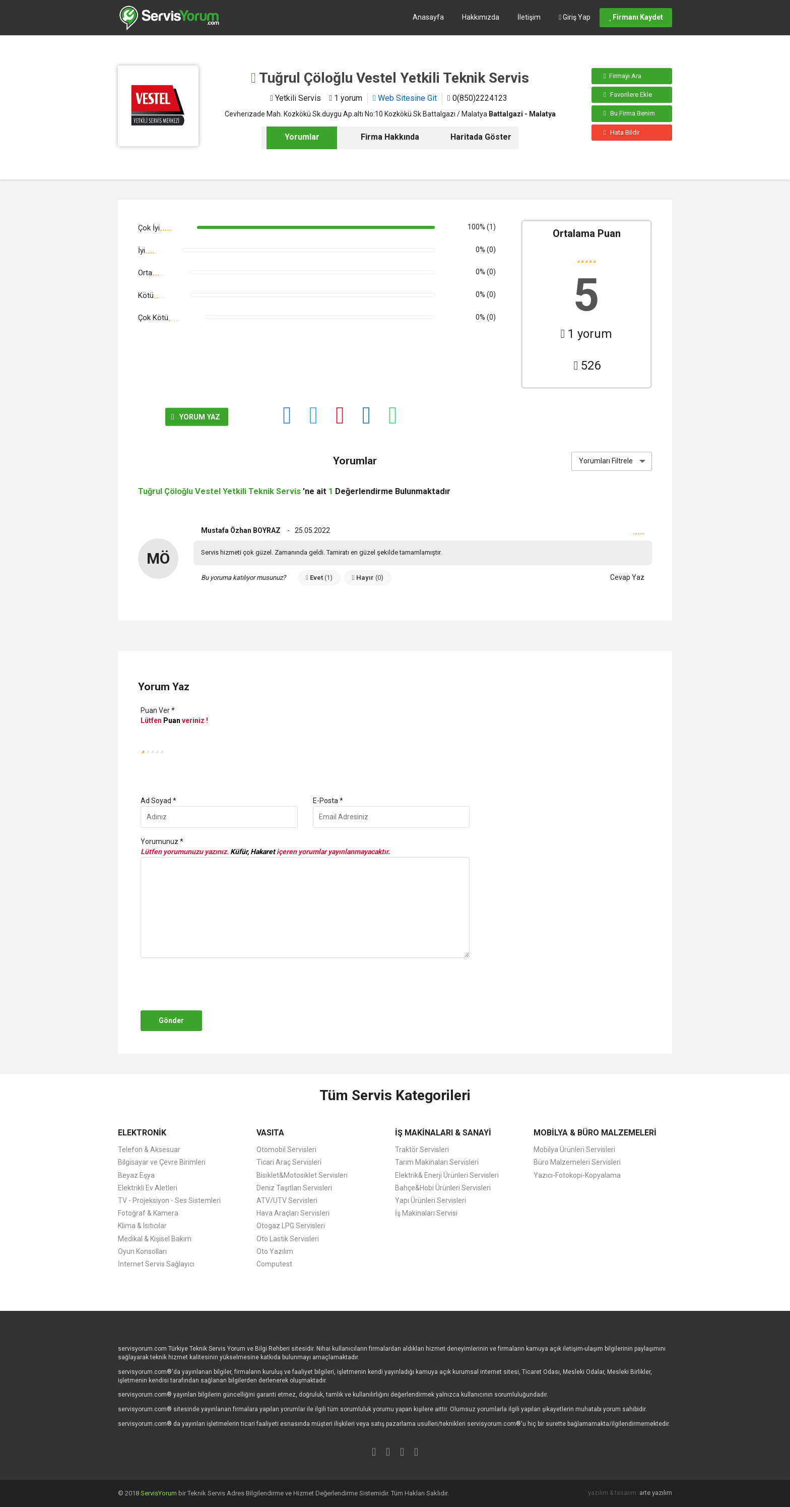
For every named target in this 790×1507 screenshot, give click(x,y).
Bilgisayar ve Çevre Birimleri (162, 1162)
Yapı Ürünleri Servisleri (430, 1200)
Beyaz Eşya (136, 1175)
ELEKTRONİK (142, 1132)
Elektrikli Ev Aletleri (147, 1188)
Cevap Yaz (627, 577)
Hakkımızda (480, 17)
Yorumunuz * (162, 841)
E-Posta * (328, 801)
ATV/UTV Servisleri (286, 1200)
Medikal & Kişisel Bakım (154, 1239)
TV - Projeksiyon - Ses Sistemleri (169, 1200)
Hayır (367, 577)
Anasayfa (428, 17)
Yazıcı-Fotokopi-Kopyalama (577, 1175)
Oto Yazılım (274, 1251)
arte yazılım (655, 1492)
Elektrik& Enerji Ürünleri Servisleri (447, 1175)
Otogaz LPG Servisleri (290, 1226)
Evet (319, 577)
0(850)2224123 (477, 98)
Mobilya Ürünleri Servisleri (574, 1150)
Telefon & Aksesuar (149, 1150)
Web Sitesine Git (405, 98)
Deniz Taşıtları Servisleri (294, 1188)
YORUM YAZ (173, 417)
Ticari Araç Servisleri (288, 1162)
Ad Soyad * (158, 801)
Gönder (171, 1020)
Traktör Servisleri (422, 1150)
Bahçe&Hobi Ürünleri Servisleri (443, 1188)
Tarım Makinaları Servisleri (437, 1162)
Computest (274, 1264)
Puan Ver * (158, 710)
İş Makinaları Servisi (426, 1213)
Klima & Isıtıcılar (142, 1226)
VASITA (270, 1132)
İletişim (529, 17)
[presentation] (214, 984)
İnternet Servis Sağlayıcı (156, 1264)
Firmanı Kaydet (636, 17)
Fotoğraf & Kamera (148, 1213)
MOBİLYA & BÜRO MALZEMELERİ (595, 1132)
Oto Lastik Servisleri (287, 1239)
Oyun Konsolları (142, 1251)
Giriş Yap (574, 17)
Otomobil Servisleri (286, 1150)
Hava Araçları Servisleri (293, 1213)
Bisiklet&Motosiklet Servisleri (302, 1175)
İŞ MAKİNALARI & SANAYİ (443, 1132)
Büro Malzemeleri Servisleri (577, 1162)
